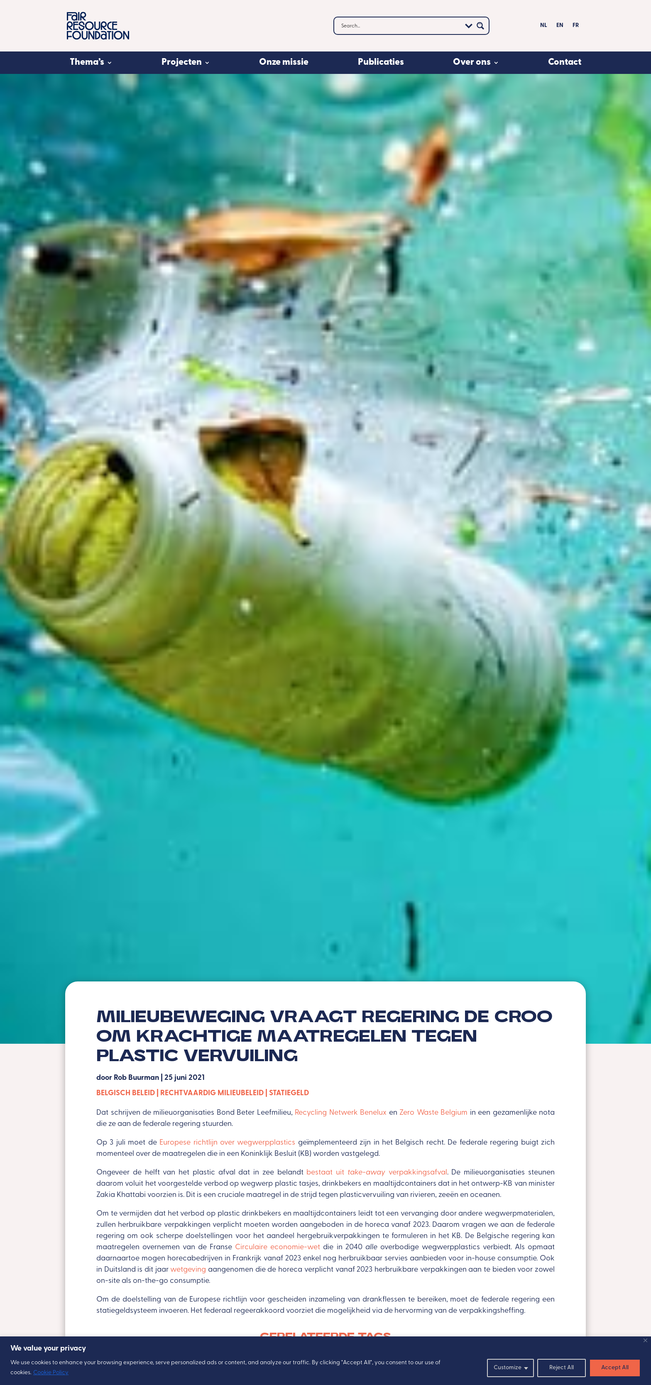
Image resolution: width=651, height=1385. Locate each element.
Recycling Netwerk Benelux (341, 1113)
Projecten (182, 62)
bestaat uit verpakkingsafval (376, 1173)
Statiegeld (289, 1093)
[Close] (645, 1340)
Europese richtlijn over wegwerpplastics (227, 1143)
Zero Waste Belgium (433, 1113)
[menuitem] (543, 27)
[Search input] (400, 26)
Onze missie (283, 62)
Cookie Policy (51, 1373)
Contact (564, 62)
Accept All (615, 1368)
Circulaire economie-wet (277, 1247)
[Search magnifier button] (480, 26)
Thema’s (87, 62)
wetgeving (189, 1270)
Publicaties (381, 62)
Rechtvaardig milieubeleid (212, 1093)
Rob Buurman (136, 1078)
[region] (325, 1360)
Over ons (472, 62)
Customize (507, 1368)
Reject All (561, 1368)
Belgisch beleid (125, 1093)
